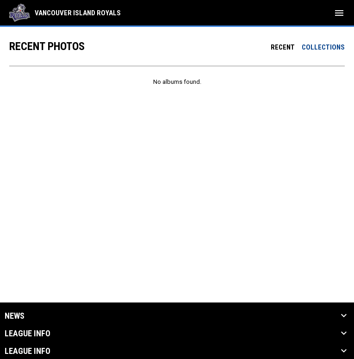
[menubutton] (339, 13)
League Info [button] (27, 333)
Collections (323, 47)
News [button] (15, 316)
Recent (283, 47)
